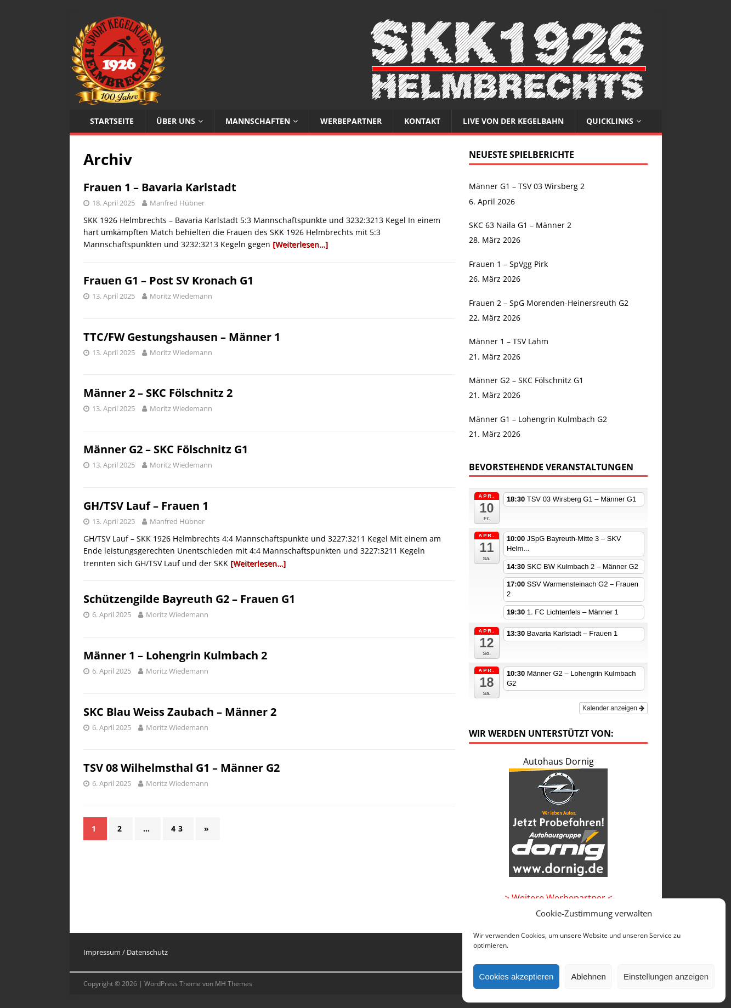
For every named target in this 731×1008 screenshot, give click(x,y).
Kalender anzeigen (613, 708)
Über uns (175, 121)
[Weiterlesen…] (300, 244)
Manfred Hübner (177, 203)
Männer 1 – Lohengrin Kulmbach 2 (175, 655)
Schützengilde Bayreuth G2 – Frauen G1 (189, 598)
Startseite (112, 121)
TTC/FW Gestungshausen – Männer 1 (181, 336)
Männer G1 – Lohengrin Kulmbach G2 (538, 419)
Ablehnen (588, 976)
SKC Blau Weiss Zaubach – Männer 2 (179, 711)
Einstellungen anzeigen (666, 976)
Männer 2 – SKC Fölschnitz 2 (158, 392)
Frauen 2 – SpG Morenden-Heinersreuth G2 (548, 303)
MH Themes (233, 983)
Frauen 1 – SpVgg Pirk (508, 264)
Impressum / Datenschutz (125, 952)
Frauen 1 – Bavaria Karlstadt (159, 187)
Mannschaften (257, 121)
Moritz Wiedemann (181, 296)
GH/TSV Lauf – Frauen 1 (145, 505)
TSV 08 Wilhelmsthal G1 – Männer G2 (181, 767)
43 (178, 828)
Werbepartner (351, 121)
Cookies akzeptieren (516, 976)
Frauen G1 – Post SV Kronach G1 (168, 280)
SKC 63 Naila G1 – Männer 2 (520, 225)
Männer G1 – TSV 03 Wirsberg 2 (527, 186)
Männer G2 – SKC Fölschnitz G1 (165, 449)
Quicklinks (609, 121)
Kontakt (422, 121)
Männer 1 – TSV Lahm (508, 341)
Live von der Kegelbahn (513, 121)
